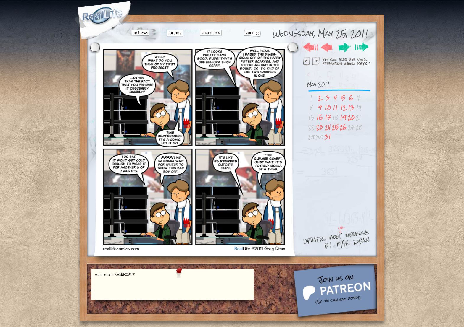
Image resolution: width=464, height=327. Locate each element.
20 (351, 117)
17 (328, 117)
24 (328, 127)
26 (343, 127)
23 (319, 127)
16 (320, 117)
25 (335, 127)
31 (328, 137)
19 (343, 117)
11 (335, 108)
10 (328, 108)
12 (343, 108)
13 (351, 108)
